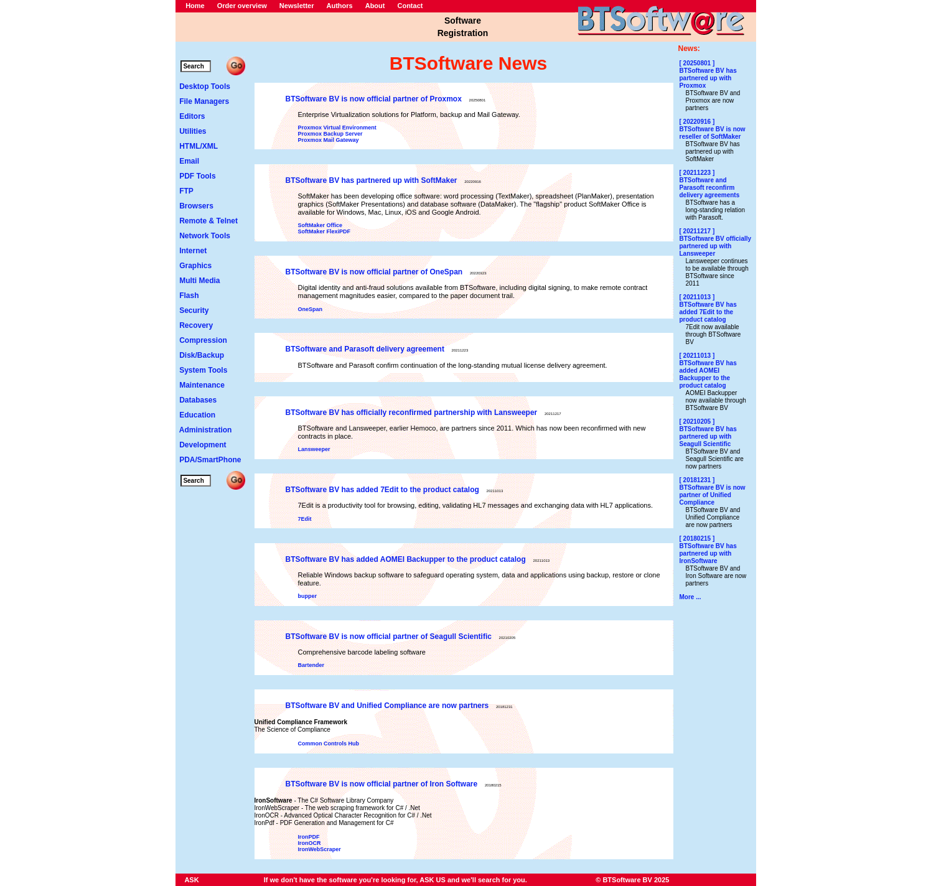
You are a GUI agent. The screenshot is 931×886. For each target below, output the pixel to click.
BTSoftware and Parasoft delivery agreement (365, 349)
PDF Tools (197, 176)
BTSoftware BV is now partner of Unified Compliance (713, 495)
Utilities (192, 131)
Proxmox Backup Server (330, 134)
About (375, 5)
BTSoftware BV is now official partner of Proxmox (374, 99)
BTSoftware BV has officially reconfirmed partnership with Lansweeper (412, 412)
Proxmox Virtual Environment (337, 127)
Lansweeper (314, 449)
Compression (203, 340)
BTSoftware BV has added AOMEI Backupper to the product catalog (406, 559)
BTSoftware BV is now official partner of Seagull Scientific (389, 636)
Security (193, 310)
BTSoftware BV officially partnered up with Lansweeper (716, 246)
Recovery (196, 325)
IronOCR (309, 843)
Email (189, 161)
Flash (189, 295)
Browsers (196, 206)
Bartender (311, 665)
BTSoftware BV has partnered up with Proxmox (708, 78)
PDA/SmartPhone (210, 459)
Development (202, 445)
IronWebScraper (319, 849)
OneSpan (310, 309)
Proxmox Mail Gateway (328, 140)
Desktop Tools (204, 86)
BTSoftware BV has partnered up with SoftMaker (371, 180)
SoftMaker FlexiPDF (324, 231)
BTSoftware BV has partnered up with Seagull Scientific (708, 436)
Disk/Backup (201, 355)
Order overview (242, 5)
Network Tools (204, 235)
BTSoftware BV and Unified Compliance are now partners (387, 705)
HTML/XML (198, 146)
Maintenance (202, 385)
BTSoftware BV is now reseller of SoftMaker (713, 133)
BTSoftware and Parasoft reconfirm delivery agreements (710, 187)
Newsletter (296, 5)
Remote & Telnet (208, 221)
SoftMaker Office (320, 225)
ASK (191, 880)
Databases (198, 400)
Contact (410, 5)
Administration (205, 430)
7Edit (305, 519)
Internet (193, 250)
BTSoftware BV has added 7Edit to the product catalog (382, 489)
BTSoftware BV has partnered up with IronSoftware (708, 553)
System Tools (203, 370)
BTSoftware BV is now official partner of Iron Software (382, 784)
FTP (186, 191)
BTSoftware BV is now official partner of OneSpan (374, 272)
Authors (340, 5)
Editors (192, 116)
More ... (690, 597)
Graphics (195, 265)
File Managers (204, 101)
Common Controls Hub (329, 743)
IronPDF (309, 837)
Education (197, 415)
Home (195, 5)
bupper (307, 596)
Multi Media (199, 280)
